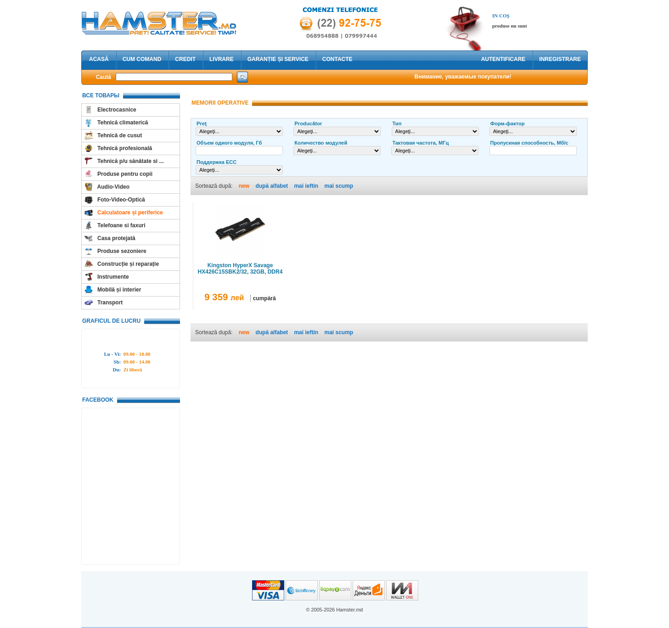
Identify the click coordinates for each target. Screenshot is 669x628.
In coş (501, 15)
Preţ (202, 123)
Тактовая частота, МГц (420, 143)
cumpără (264, 298)
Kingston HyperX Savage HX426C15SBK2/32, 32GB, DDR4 (240, 268)
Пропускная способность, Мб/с (529, 143)
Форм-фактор (507, 123)
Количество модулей (320, 143)
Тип (397, 123)
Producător (308, 123)
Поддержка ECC (216, 162)
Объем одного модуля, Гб (229, 143)
